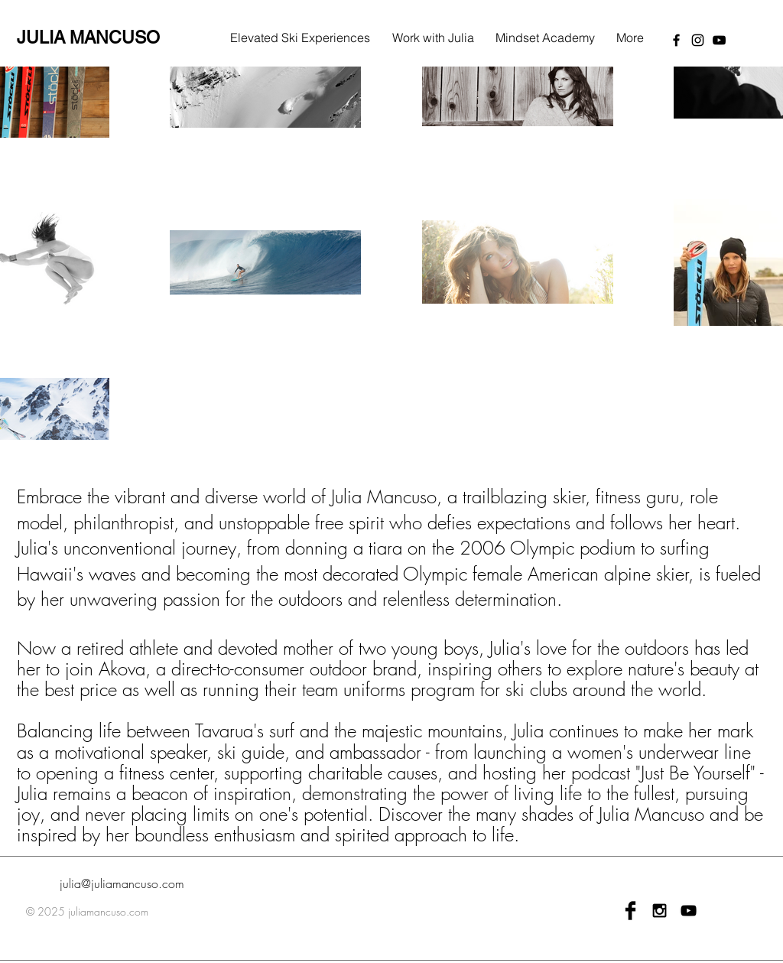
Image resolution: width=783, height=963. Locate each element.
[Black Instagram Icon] (659, 910)
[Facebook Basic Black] (630, 910)
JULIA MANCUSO (88, 37)
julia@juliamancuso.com (122, 883)
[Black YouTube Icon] (688, 910)
